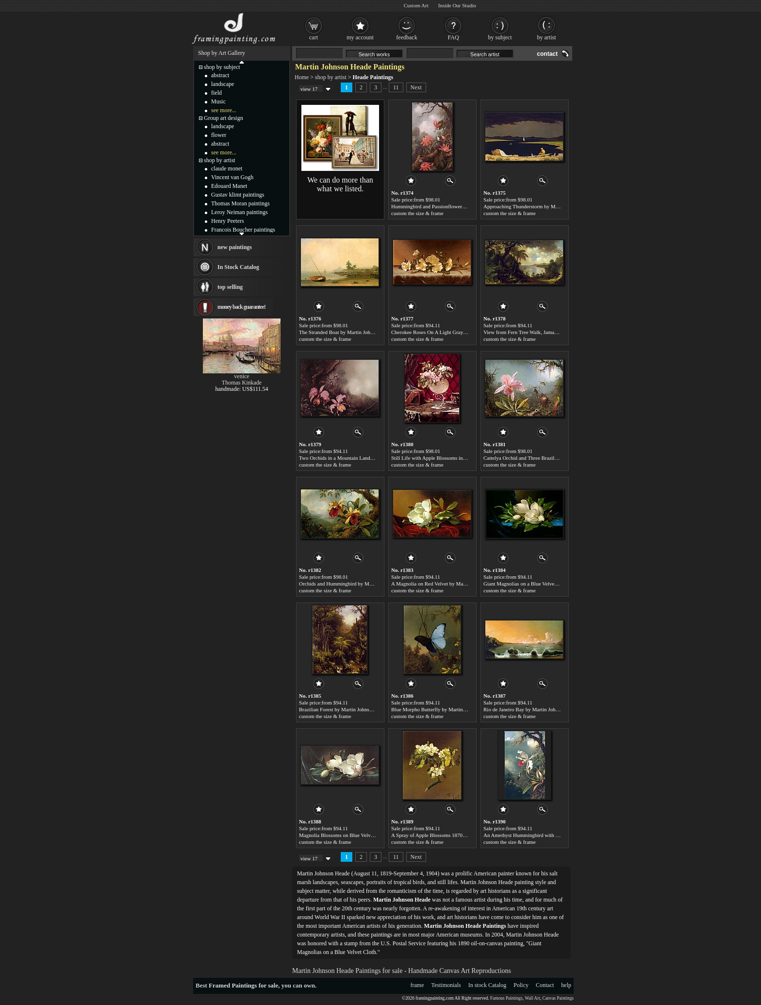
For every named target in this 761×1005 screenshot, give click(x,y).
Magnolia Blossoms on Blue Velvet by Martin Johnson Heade (365, 835)
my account (360, 37)
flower (218, 135)
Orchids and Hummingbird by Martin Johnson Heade (356, 583)
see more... (223, 110)
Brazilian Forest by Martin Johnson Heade (344, 709)
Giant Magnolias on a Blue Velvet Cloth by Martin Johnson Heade (554, 583)
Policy (521, 985)
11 (396, 87)
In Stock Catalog (238, 267)
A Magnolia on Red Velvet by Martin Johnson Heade (447, 583)
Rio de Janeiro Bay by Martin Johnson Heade (531, 709)
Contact (545, 985)
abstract (220, 75)
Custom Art (416, 5)
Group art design (223, 118)
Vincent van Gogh (232, 177)
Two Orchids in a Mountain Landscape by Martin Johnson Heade (368, 458)
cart (313, 37)
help (566, 985)
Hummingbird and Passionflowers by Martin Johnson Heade (455, 206)
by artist (546, 37)
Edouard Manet (229, 186)
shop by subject (222, 67)
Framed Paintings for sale (243, 985)
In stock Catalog (487, 985)
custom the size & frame (417, 213)
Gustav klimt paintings (237, 194)
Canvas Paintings (558, 998)
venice (241, 376)
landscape (222, 84)
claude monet (226, 168)
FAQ (453, 37)
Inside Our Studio (457, 5)
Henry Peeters (227, 221)
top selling (230, 287)
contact (547, 53)
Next (416, 87)
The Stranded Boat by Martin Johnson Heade (347, 332)
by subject (500, 37)
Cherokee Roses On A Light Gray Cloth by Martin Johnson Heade (461, 332)
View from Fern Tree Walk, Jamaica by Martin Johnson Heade (550, 332)
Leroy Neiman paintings (239, 212)
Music (218, 101)
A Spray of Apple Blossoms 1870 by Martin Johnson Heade (455, 835)
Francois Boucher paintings (243, 229)
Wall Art (532, 998)
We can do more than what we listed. (340, 184)
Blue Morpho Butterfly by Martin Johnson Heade (444, 709)
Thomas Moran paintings (240, 203)
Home (302, 77)
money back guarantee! (241, 306)
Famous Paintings (506, 998)
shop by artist (331, 77)
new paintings (234, 247)
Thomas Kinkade (242, 382)
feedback (406, 37)
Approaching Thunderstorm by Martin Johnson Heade (541, 206)
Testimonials (446, 985)
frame (417, 985)
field (216, 92)
